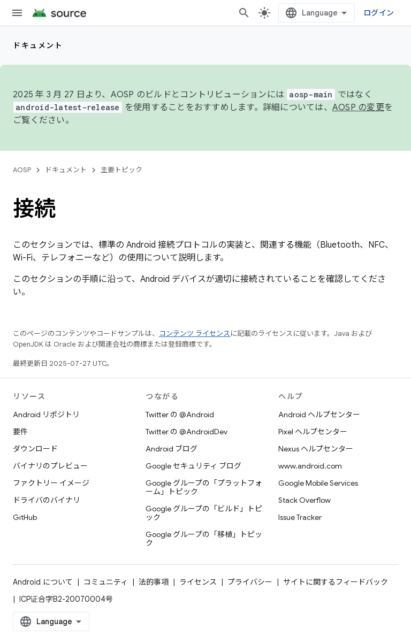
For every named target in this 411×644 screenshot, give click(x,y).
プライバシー (249, 582)
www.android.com (310, 466)
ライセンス (198, 582)
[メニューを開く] (17, 13)
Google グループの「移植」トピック (204, 539)
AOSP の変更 (358, 107)
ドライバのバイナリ (46, 500)
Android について (43, 582)
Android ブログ (171, 449)
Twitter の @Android (180, 414)
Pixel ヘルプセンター (312, 431)
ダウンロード (35, 449)
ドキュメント (38, 45)
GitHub (25, 517)
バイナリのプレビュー (50, 466)
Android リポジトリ (46, 414)
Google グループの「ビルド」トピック (204, 513)
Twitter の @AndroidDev (186, 431)
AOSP (22, 169)
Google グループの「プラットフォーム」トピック (204, 487)
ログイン (378, 13)
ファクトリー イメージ (51, 483)
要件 (20, 431)
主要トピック (121, 169)
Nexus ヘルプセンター (315, 449)
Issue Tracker (300, 517)
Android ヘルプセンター (319, 414)
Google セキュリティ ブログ (193, 466)
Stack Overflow (304, 500)
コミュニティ (105, 582)
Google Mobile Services (318, 483)
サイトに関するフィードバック (335, 582)
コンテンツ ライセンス (194, 333)
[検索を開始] (244, 12)
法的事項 (154, 582)
